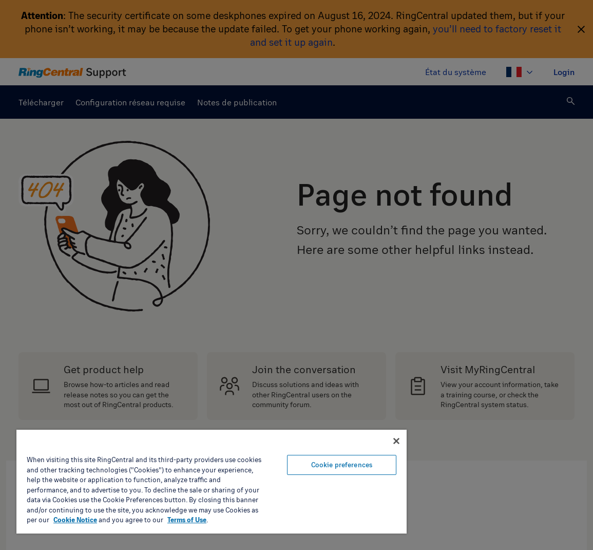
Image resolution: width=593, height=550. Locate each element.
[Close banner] (396, 441)
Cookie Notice (75, 520)
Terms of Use (186, 520)
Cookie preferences (341, 465)
